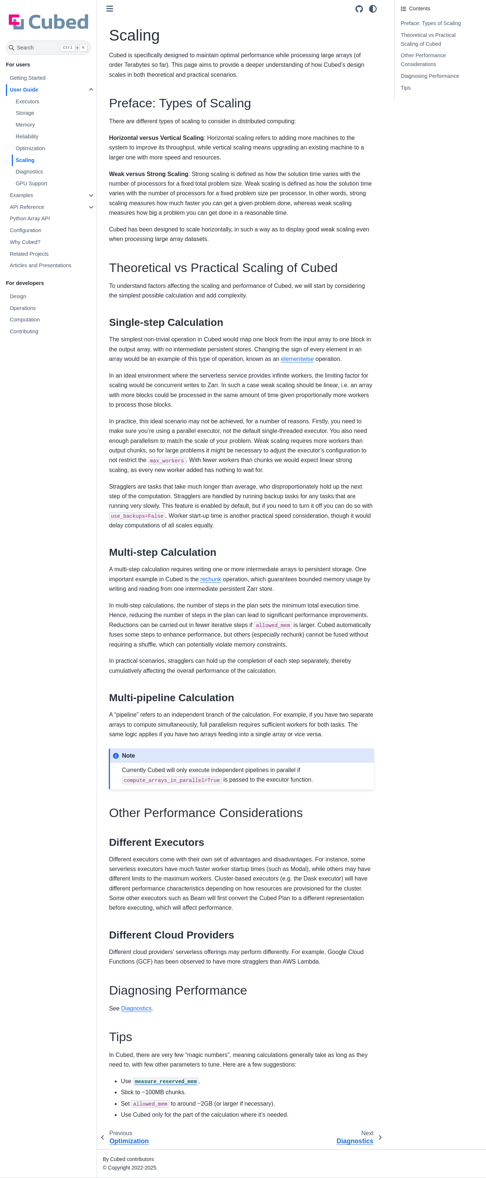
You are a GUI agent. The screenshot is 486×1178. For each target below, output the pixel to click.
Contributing (24, 331)
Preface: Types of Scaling (431, 23)
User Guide (24, 90)
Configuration (25, 230)
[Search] (48, 48)
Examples (21, 195)
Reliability (26, 137)
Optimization (30, 148)
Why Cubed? (25, 242)
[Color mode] (373, 9)
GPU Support (31, 183)
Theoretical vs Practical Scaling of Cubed (428, 39)
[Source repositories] (359, 9)
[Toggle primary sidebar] (110, 8)
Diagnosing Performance (430, 76)
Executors (27, 101)
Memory (25, 125)
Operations (22, 308)
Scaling (24, 160)
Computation (25, 320)
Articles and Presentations (40, 265)
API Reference (27, 207)
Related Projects (29, 254)
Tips (406, 88)
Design (18, 296)
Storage (24, 113)
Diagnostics (29, 172)
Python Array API (30, 218)
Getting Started (27, 78)
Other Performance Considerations (423, 59)
